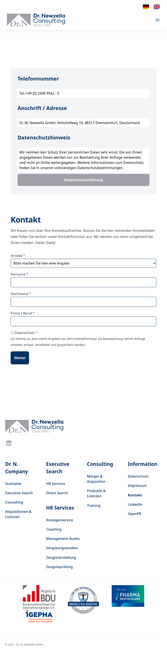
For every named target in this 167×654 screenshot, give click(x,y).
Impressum (137, 485)
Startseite (13, 483)
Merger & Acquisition (96, 479)
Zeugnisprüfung (59, 566)
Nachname (19, 293)
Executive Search (19, 493)
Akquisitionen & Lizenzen (18, 514)
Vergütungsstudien (62, 548)
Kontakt (135, 495)
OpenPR (134, 513)
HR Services (55, 483)
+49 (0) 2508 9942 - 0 (42, 93)
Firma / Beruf (21, 313)
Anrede (16, 255)
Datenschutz (24, 332)
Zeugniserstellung (61, 557)
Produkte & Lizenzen (96, 493)
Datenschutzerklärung (83, 180)
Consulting (14, 502)
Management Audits (63, 538)
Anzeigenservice (59, 520)
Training (93, 505)
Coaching (54, 529)
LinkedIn (135, 504)
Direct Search (57, 493)
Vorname (18, 274)
